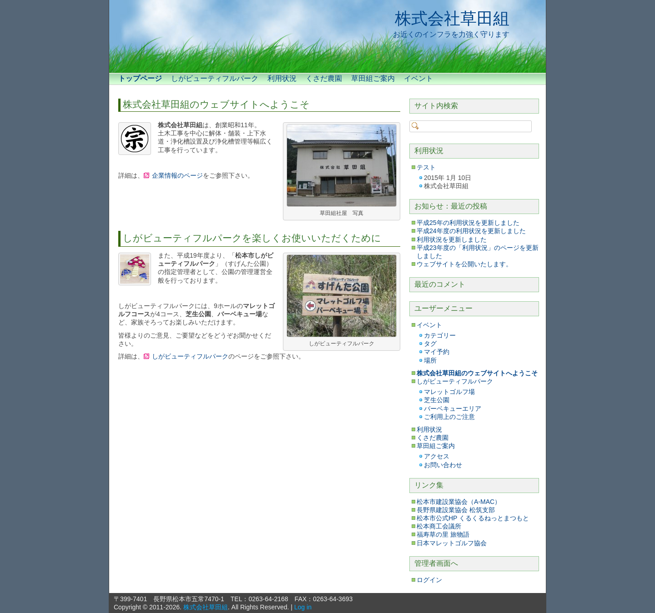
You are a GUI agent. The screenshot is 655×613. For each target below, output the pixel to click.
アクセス (436, 456)
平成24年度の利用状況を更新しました (471, 230)
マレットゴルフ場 (449, 391)
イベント (418, 78)
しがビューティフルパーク (214, 78)
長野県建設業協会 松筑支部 (456, 509)
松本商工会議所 (439, 526)
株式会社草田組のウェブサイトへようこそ (216, 104)
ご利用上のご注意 (449, 416)
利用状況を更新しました (452, 239)
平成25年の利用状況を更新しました (468, 222)
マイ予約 (436, 351)
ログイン (429, 579)
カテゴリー (440, 335)
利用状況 (282, 78)
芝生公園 (436, 400)
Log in (303, 607)
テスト (426, 167)
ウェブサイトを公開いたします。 (464, 264)
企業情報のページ (177, 175)
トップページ (140, 78)
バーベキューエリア (452, 408)
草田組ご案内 (373, 78)
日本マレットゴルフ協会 (452, 543)
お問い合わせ (443, 464)
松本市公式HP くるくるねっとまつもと (473, 518)
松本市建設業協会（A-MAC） (459, 501)
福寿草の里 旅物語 (443, 534)
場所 (430, 360)
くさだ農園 (324, 78)
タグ (430, 343)
